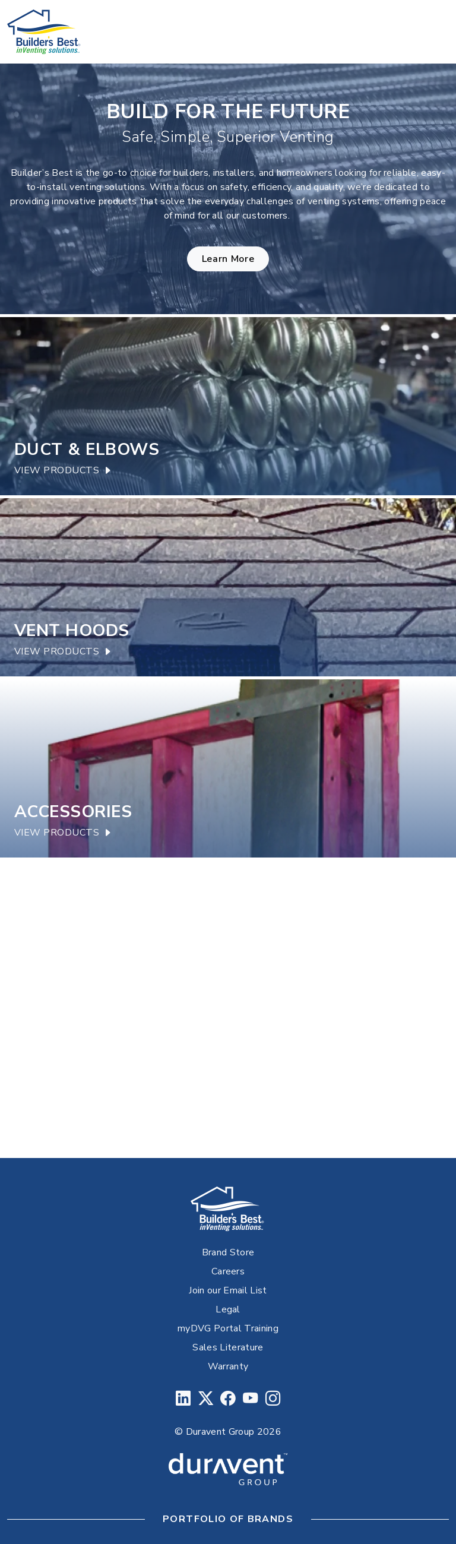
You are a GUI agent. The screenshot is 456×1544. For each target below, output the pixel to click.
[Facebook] (227, 1398)
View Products (63, 470)
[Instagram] (272, 1398)
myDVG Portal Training (228, 1328)
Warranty (228, 1366)
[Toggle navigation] (433, 32)
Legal (228, 1309)
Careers (228, 1271)
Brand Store (228, 1252)
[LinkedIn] (183, 1398)
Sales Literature (227, 1347)
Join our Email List (228, 1290)
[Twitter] (205, 1398)
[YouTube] (250, 1398)
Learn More (228, 258)
